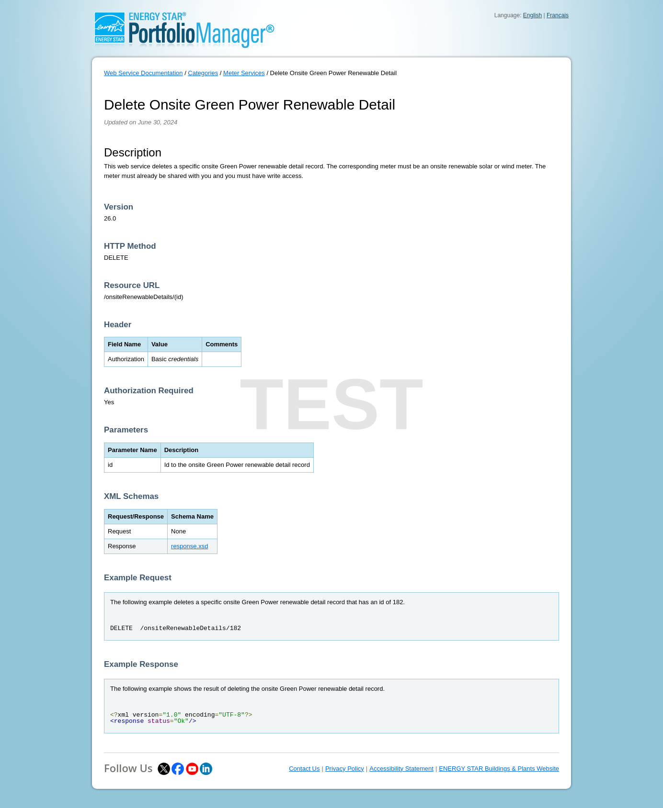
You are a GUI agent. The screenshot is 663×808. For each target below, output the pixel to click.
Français (558, 15)
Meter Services (244, 73)
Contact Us (304, 768)
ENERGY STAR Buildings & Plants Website (499, 768)
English (532, 15)
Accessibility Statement (401, 768)
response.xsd (189, 546)
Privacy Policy (344, 768)
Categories (203, 73)
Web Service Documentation (143, 73)
